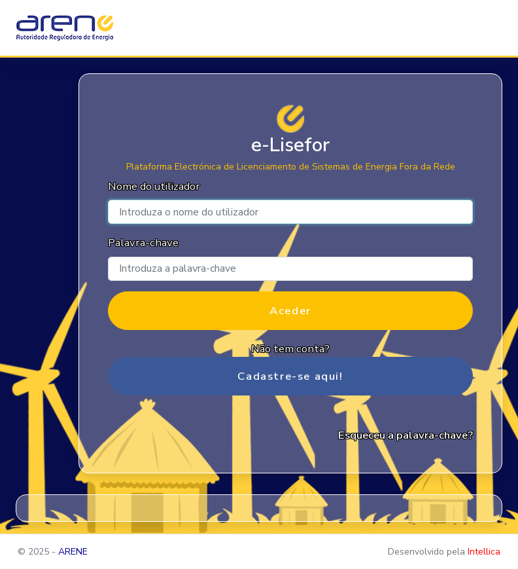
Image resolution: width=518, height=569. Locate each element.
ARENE (73, 551)
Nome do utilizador (154, 186)
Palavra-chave (143, 242)
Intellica (484, 551)
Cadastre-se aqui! (290, 376)
